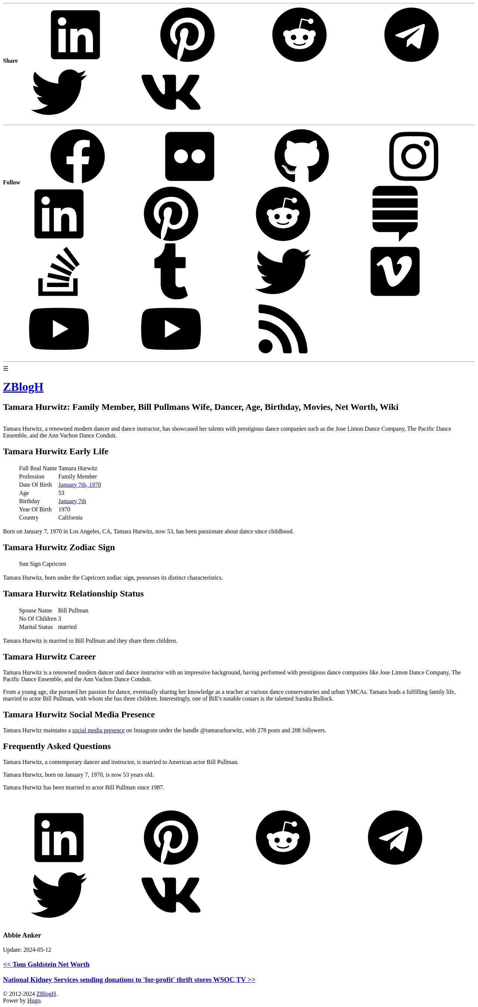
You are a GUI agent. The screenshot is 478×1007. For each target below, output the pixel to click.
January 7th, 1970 (79, 484)
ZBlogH (46, 994)
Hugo (34, 1000)
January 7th (72, 501)
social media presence (98, 730)
